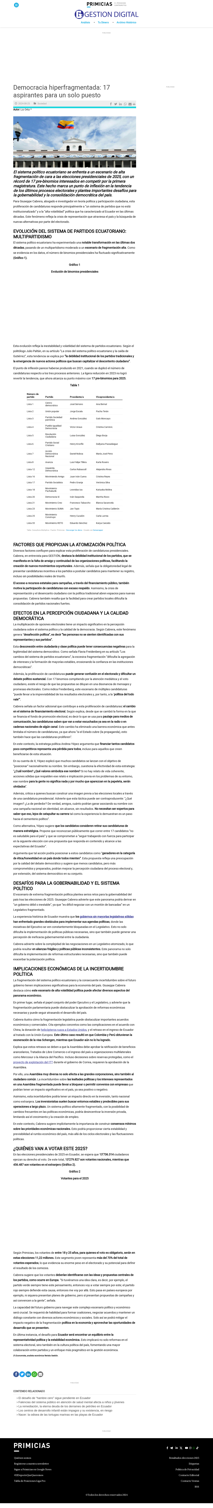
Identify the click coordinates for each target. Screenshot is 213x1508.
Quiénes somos (22, 1463)
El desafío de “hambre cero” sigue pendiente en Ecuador (55, 1402)
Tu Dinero (103, 27)
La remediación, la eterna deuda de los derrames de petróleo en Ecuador (65, 1411)
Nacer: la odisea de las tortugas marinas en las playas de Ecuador (61, 1419)
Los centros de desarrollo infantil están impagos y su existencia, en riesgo (65, 1415)
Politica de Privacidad (187, 1474)
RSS (197, 1491)
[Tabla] (75, 468)
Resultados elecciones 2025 (184, 1463)
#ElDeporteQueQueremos (28, 1480)
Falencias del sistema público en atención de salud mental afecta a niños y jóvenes (72, 1407)
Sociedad (42, 108)
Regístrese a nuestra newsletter (31, 1468)
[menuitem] (89, 27)
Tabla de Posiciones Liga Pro (29, 1486)
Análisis (85, 27)
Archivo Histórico (126, 27)
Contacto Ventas (190, 1486)
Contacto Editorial (189, 1480)
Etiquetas (194, 1468)
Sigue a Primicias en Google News (32, 1474)
